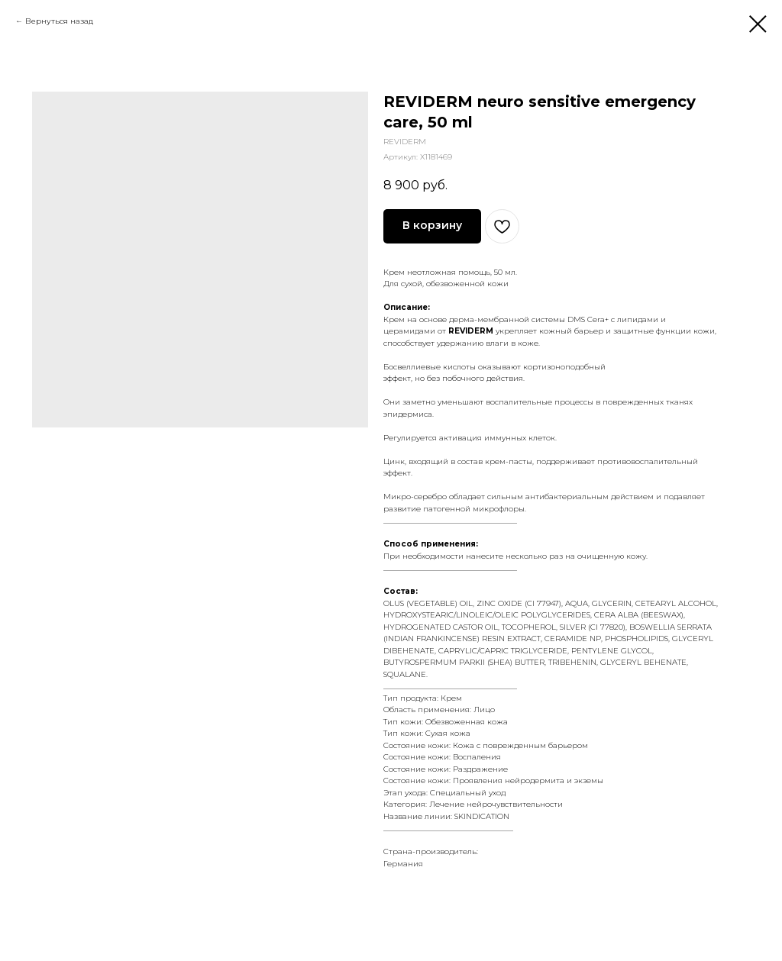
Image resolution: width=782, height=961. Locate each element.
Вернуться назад (59, 21)
